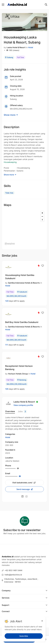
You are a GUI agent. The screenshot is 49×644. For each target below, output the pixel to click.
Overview (10, 411)
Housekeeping (10, 162)
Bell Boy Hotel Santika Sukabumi (21, 322)
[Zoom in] (42, 213)
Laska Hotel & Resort (16, 47)
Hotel (30, 47)
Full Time (20, 57)
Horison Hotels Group (18, 374)
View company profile (23, 405)
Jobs (22, 411)
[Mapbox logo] (9, 243)
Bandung (21, 380)
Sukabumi (22, 292)
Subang (9, 57)
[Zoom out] (42, 216)
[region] (24, 228)
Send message (23, 489)
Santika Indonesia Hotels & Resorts (24, 283)
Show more (11, 115)
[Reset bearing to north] (42, 220)
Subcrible (23, 636)
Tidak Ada (9, 193)
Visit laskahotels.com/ (24, 482)
